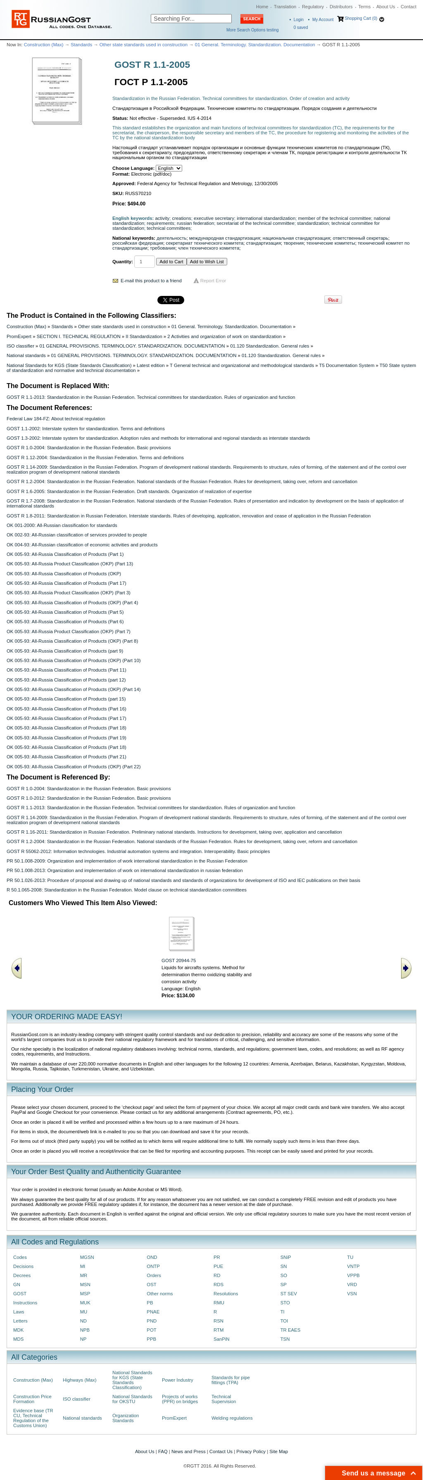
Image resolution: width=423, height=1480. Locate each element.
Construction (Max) (44, 44)
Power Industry (177, 1380)
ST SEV (288, 1293)
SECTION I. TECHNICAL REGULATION (79, 336)
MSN (85, 1284)
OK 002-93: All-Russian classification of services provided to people (77, 534)
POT (151, 1329)
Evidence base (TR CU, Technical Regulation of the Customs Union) (33, 1418)
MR (84, 1275)
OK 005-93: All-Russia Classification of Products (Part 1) (65, 554)
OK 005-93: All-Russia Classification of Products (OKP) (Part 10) (74, 660)
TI (282, 1311)
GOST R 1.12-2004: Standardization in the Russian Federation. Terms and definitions (95, 457)
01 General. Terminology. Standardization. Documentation (255, 44)
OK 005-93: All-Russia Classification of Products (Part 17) (66, 583)
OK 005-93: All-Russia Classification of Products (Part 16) (66, 708)
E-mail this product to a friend (151, 280)
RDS (218, 1284)
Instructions (25, 1302)
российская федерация (137, 243)
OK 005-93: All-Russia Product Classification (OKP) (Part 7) (69, 631)
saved (301, 27)
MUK (85, 1302)
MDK (18, 1329)
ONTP (153, 1266)
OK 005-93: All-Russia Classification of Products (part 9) (65, 650)
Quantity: (122, 261)
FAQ (163, 1451)
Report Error (213, 280)
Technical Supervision (224, 1399)
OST (151, 1284)
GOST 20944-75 (179, 960)
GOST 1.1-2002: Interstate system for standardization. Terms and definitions (86, 428)
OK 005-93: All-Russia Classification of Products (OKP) (64, 573)
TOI (284, 1320)
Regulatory (313, 6)
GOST (19, 1293)
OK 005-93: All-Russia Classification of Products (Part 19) (66, 737)
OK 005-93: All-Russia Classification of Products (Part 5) (65, 612)
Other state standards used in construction (144, 44)
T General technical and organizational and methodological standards (242, 365)
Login (299, 19)
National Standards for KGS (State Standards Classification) (69, 365)
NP (83, 1339)
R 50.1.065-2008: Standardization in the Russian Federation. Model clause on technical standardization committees (127, 889)
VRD (352, 1284)
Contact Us (221, 1451)
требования (163, 247)
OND (152, 1257)
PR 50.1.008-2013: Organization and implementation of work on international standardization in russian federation (124, 870)
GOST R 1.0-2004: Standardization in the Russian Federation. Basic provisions (89, 447)
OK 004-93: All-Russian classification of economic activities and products (82, 544)
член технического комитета (208, 247)
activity (162, 218)
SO (283, 1275)
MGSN (87, 1257)
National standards (26, 355)
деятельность (171, 238)
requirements (160, 223)
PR (217, 1257)
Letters (20, 1320)
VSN (351, 1293)
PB (150, 1302)
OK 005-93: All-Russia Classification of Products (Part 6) (65, 621)
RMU (219, 1302)
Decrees (22, 1275)
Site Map (278, 1451)
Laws (18, 1311)
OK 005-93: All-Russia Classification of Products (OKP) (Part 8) (72, 641)
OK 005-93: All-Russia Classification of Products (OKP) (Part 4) (72, 602)
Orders (154, 1275)
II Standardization (144, 336)
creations (181, 218)
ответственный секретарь (360, 238)
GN (16, 1284)
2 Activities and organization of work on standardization (224, 336)
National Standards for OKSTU (132, 1399)
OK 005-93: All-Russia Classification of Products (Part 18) (66, 727)
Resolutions (226, 1293)
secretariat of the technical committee (256, 223)
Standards (81, 44)
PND (152, 1320)
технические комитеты (331, 243)
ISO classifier (20, 345)
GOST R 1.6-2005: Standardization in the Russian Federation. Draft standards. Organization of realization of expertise (129, 491)
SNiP (285, 1257)
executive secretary (214, 218)
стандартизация (263, 243)
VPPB (353, 1275)
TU (350, 1257)
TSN (285, 1339)
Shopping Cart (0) (361, 18)
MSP (85, 1293)
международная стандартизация (224, 238)
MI (83, 1266)
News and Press (188, 1451)
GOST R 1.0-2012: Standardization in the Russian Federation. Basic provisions (89, 798)
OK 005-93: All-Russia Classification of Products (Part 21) (66, 756)
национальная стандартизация (296, 238)
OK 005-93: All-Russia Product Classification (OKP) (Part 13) (70, 563)
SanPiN (222, 1339)
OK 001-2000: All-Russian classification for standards (62, 525)
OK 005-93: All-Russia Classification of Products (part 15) (66, 698)
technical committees (168, 228)
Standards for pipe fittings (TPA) (231, 1380)
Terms (364, 6)
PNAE (153, 1311)
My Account (323, 19)
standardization (313, 223)
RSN (218, 1320)
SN (283, 1266)
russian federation (195, 223)
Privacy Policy (251, 1451)
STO (285, 1302)
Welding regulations (232, 1418)
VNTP (353, 1266)
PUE (218, 1266)
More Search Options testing (252, 30)
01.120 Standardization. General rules (269, 345)
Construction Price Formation (32, 1399)
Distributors (341, 6)
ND (83, 1320)
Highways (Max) (79, 1380)
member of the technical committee (334, 218)
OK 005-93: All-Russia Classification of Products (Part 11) (66, 669)
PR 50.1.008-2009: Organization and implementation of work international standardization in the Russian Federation (127, 860)
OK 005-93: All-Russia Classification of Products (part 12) (66, 679)
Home (262, 6)
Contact (408, 6)
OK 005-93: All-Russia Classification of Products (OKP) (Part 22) (74, 766)
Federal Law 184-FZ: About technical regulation (56, 418)
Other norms (160, 1293)
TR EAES (290, 1329)
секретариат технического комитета (205, 243)
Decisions (23, 1266)
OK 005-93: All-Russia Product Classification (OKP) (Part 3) (69, 592)
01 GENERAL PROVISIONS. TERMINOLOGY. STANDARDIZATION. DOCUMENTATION (132, 345)
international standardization (266, 218)
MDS (18, 1339)
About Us (385, 6)
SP (283, 1284)
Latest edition (151, 365)
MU (84, 1311)
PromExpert (19, 336)
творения (293, 243)
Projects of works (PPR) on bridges (180, 1399)
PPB (151, 1339)
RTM (218, 1329)
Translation (285, 6)
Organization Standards (125, 1418)
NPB (85, 1329)
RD (217, 1275)
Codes (20, 1257)
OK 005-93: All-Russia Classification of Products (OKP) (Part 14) (74, 689)
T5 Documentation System (347, 365)
